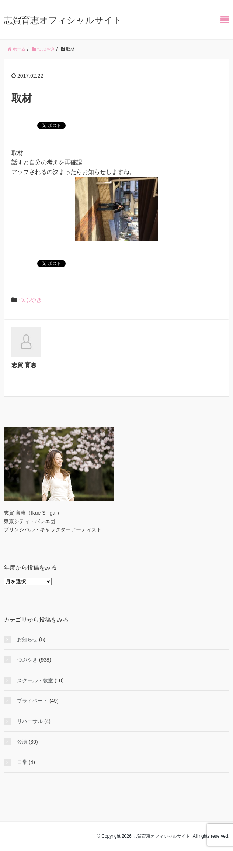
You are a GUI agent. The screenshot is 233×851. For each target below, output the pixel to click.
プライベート (32, 701)
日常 (22, 762)
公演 (22, 742)
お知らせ (27, 639)
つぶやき (30, 300)
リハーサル (30, 721)
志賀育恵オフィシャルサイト (63, 20)
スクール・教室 (35, 680)
